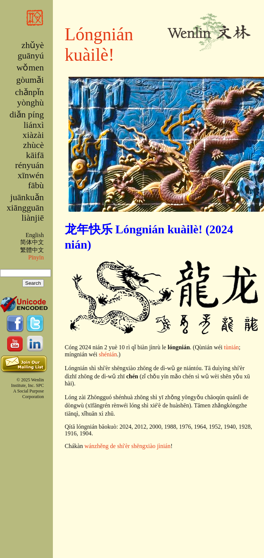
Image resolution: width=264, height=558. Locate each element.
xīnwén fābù (31, 180)
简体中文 (32, 242)
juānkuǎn (27, 197)
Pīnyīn (36, 257)
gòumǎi (30, 80)
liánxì (33, 125)
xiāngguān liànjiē (25, 213)
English (35, 235)
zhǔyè (32, 45)
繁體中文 (32, 250)
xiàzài (33, 135)
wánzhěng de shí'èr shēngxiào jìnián (128, 446)
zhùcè (33, 145)
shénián (108, 354)
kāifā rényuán (29, 160)
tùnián (231, 347)
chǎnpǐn (29, 92)
